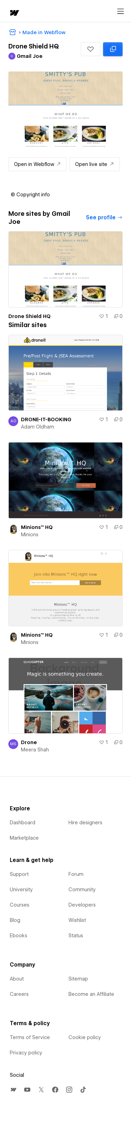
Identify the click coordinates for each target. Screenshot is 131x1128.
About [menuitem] (17, 979)
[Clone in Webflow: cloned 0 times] (113, 49)
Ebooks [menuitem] (18, 935)
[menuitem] (13, 1089)
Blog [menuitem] (15, 920)
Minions (29, 534)
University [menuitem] (21, 889)
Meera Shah (35, 749)
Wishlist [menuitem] (77, 920)
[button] (90, 49)
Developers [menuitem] (82, 905)
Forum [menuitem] (75, 874)
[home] (14, 13)
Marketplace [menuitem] (24, 838)
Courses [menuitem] (19, 905)
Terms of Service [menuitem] (30, 1037)
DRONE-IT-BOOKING (46, 419)
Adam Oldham (37, 427)
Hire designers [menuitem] (85, 822)
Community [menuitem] (82, 889)
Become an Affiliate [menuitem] (91, 994)
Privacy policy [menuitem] (26, 1052)
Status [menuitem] (75, 935)
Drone (29, 742)
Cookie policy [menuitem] (84, 1037)
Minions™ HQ (37, 527)
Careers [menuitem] (19, 994)
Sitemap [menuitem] (78, 979)
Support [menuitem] (19, 874)
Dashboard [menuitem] (22, 822)
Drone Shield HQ (29, 316)
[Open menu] (120, 11)
